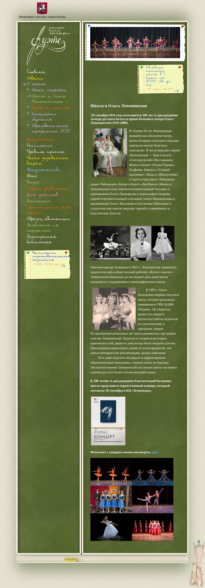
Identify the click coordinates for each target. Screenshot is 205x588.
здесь (155, 452)
